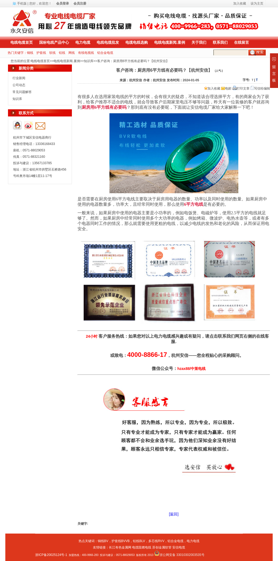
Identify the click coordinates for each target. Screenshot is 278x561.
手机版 (22, 3)
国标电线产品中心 (54, 42)
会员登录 (62, 3)
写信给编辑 (260, 88)
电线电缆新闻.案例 (169, 42)
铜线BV (103, 541)
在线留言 (241, 42)
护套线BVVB (121, 541)
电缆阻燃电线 (141, 547)
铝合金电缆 (105, 53)
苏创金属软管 (161, 547)
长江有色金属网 (120, 547)
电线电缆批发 (108, 42)
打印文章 (241, 88)
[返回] (174, 514)
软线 (52, 53)
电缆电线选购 (136, 42)
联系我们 (220, 42)
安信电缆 (178, 547)
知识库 (88, 61)
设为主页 (257, 3)
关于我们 (198, 42)
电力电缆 (82, 42)
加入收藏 (212, 88)
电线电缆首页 (21, 42)
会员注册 (79, 3)
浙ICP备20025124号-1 (51, 555)
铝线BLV (139, 541)
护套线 (41, 53)
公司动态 (19, 85)
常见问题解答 (22, 92)
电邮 (226, 88)
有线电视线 (86, 53)
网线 (71, 53)
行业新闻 (19, 78)
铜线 (30, 53)
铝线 (62, 53)
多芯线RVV (156, 541)
